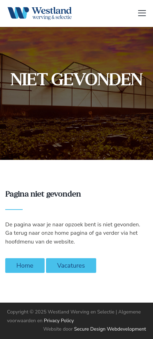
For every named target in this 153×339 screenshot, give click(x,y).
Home (24, 265)
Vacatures (71, 265)
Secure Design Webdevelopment (110, 329)
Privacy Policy (59, 320)
